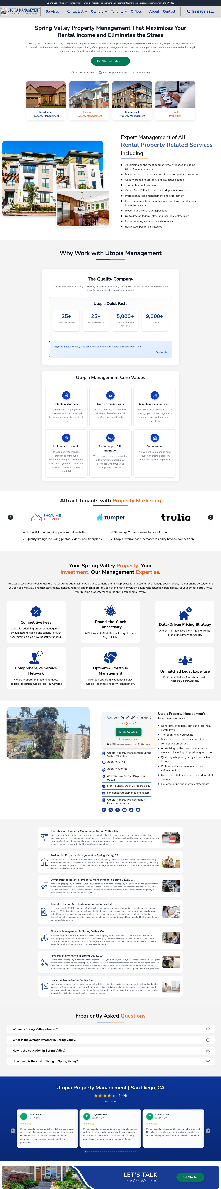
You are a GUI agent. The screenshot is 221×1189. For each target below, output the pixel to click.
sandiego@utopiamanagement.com (126, 793)
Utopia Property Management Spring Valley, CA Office (126, 754)
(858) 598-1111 (114, 763)
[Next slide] (208, 1131)
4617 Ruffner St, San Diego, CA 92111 (123, 778)
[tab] (85, 1151)
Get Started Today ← (110, 61)
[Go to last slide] (13, 1131)
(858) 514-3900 (114, 770)
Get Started (190, 1177)
